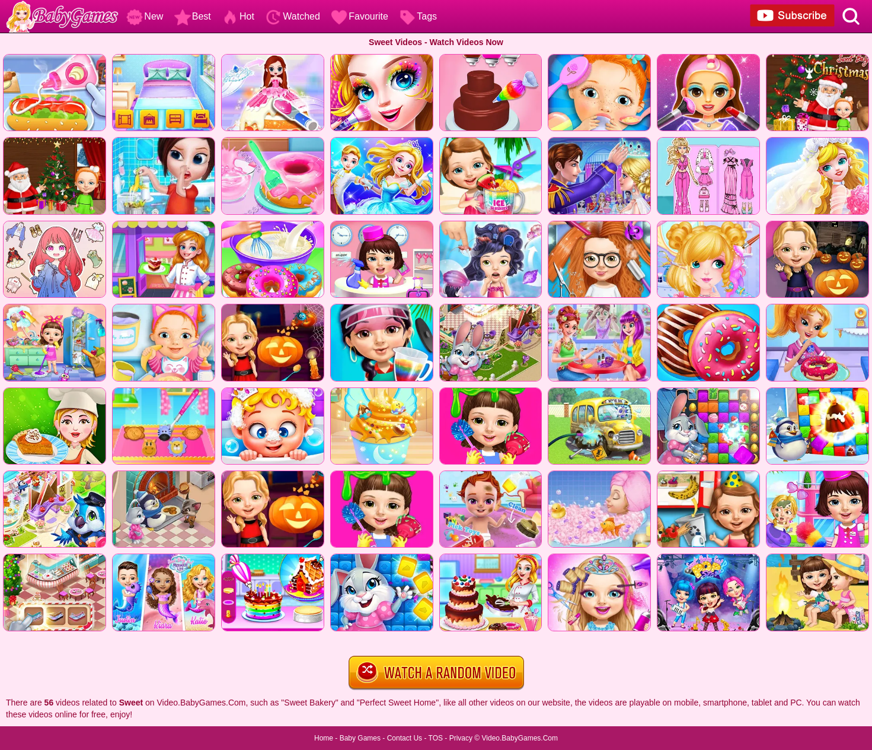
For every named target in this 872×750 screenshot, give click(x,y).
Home (323, 738)
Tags (418, 16)
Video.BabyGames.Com (520, 738)
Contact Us (404, 738)
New (144, 16)
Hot (238, 16)
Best (192, 16)
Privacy (460, 738)
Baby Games (360, 738)
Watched (292, 16)
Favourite (359, 16)
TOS (436, 738)
